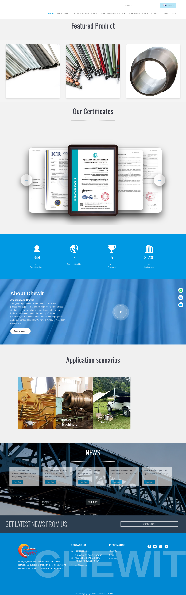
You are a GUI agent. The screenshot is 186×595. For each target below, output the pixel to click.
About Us (113, 551)
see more (93, 502)
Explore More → (20, 331)
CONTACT (113, 559)
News (111, 555)
